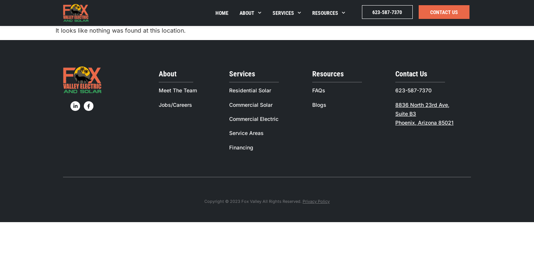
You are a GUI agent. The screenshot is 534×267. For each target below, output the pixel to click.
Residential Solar (250, 90)
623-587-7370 (387, 12)
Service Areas (246, 133)
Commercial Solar (251, 105)
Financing (241, 147)
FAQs (318, 90)
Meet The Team (178, 90)
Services (287, 13)
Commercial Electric (253, 119)
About (250, 13)
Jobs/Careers (175, 105)
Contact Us (444, 12)
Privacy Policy (316, 201)
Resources (328, 13)
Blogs (319, 105)
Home (221, 13)
